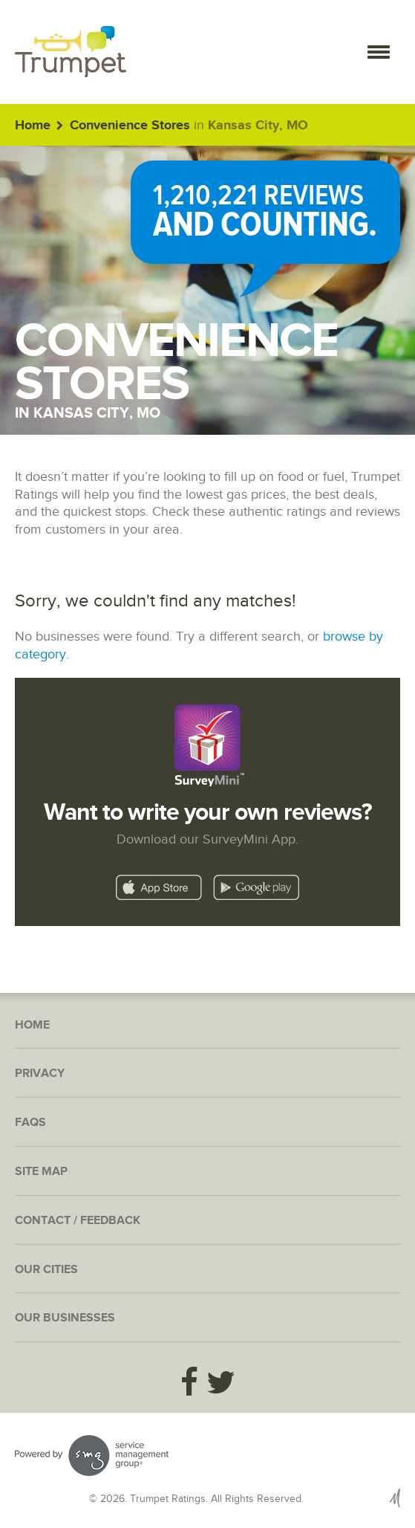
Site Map (41, 1172)
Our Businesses (65, 1318)
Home (32, 125)
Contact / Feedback (77, 1221)
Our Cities (46, 1270)
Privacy (40, 1073)
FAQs (30, 1123)
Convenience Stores (130, 125)
